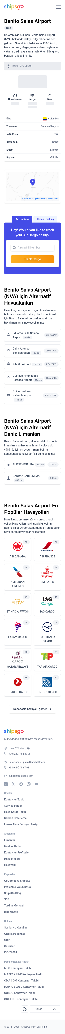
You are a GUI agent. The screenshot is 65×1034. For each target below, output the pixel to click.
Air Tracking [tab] (22, 219)
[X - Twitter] (13, 784)
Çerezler (9, 946)
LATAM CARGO (17, 637)
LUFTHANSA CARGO (47, 639)
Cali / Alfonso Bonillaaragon (21, 350)
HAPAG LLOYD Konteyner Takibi (24, 986)
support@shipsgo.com (21, 775)
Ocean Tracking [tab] (45, 219)
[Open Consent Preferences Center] (24, 1009)
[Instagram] (29, 784)
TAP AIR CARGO (47, 666)
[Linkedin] (6, 784)
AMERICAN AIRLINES (18, 584)
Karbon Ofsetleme (15, 818)
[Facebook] (21, 784)
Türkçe (45, 1009)
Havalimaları (12, 858)
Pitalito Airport (22, 364)
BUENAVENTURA (23, 464)
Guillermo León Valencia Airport (23, 393)
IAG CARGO (47, 611)
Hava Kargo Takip (15, 812)
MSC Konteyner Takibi (18, 968)
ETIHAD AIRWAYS (18, 611)
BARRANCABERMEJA (26, 476)
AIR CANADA (18, 556)
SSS (6, 899)
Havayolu (10, 865)
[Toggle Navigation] (58, 7)
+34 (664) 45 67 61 (19, 767)
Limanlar (9, 840)
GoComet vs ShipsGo (17, 880)
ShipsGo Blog (12, 893)
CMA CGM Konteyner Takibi (21, 980)
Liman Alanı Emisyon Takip (20, 824)
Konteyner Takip (14, 799)
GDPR (7, 940)
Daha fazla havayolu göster (32, 709)
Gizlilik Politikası (14, 933)
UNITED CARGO (47, 692)
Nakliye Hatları (13, 846)
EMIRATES (47, 582)
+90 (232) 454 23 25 (20, 753)
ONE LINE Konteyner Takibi (21, 999)
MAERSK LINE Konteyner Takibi (23, 974)
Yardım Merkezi (14, 905)
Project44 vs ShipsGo (17, 887)
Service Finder (13, 805)
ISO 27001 (10, 952)
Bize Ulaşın (11, 911)
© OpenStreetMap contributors (45, 199)
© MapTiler (27, 199)
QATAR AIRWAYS (17, 666)
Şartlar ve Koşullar (15, 927)
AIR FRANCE (47, 556)
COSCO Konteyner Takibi (19, 993)
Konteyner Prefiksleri (17, 852)
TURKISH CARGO (17, 692)
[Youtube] (36, 784)
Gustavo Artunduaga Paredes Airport (25, 378)
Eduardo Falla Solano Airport (26, 335)
